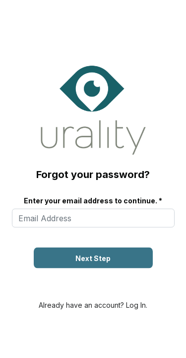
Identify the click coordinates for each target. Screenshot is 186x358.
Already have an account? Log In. (93, 305)
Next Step (93, 258)
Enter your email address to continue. (90, 200)
